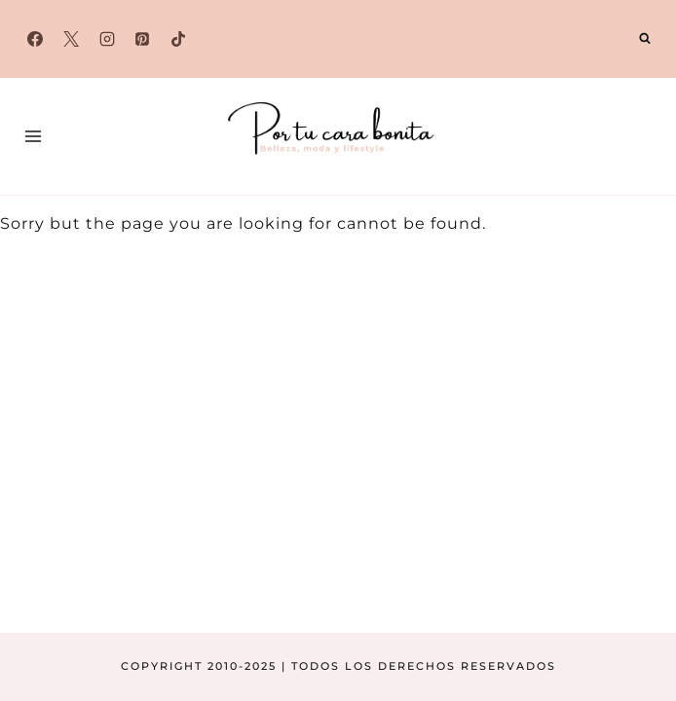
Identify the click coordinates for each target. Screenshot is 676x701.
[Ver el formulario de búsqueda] (645, 39)
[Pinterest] (142, 39)
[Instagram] (107, 39)
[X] (71, 39)
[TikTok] (178, 39)
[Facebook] (35, 39)
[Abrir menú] (34, 136)
